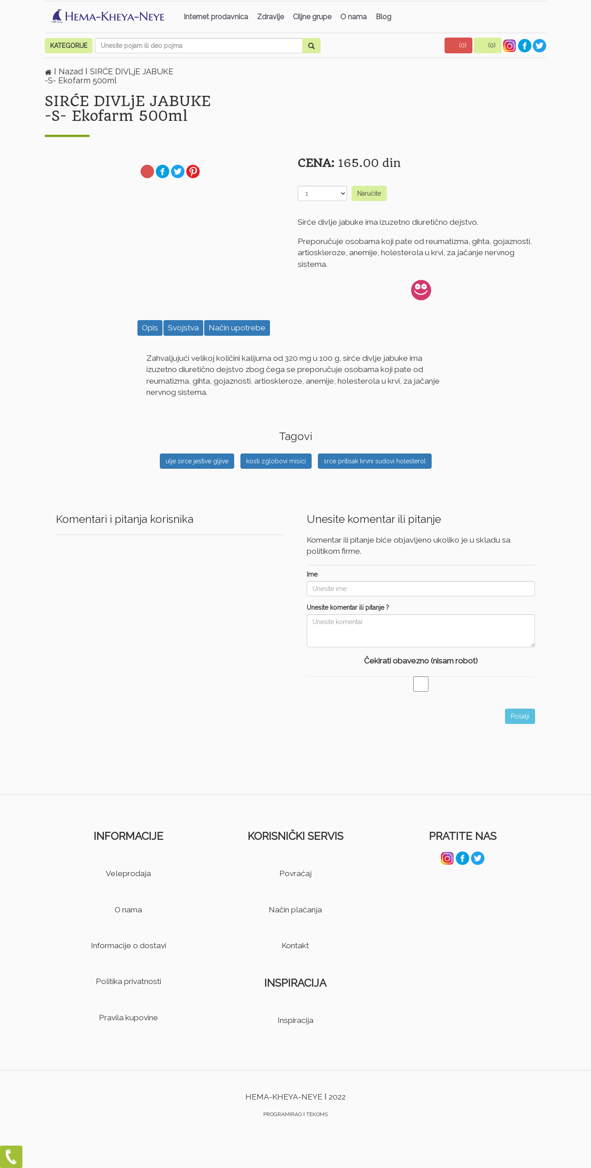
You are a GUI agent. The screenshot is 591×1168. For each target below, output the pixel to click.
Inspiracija (295, 1020)
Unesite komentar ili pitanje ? (348, 607)
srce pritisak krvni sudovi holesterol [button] (375, 461)
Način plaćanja (295, 909)
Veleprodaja (128, 873)
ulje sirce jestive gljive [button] (197, 461)
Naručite (369, 193)
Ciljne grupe (312, 17)
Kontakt (295, 945)
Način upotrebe (237, 327)
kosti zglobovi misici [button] (276, 461)
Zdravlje (270, 17)
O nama (353, 17)
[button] (458, 45)
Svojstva (183, 327)
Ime (312, 574)
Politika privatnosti (128, 981)
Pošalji (520, 716)
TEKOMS (317, 1114)
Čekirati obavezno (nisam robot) (421, 660)
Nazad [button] (72, 71)
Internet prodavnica (216, 17)
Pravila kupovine (128, 1017)
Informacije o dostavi (128, 945)
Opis (150, 327)
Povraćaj (295, 873)
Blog (383, 17)
